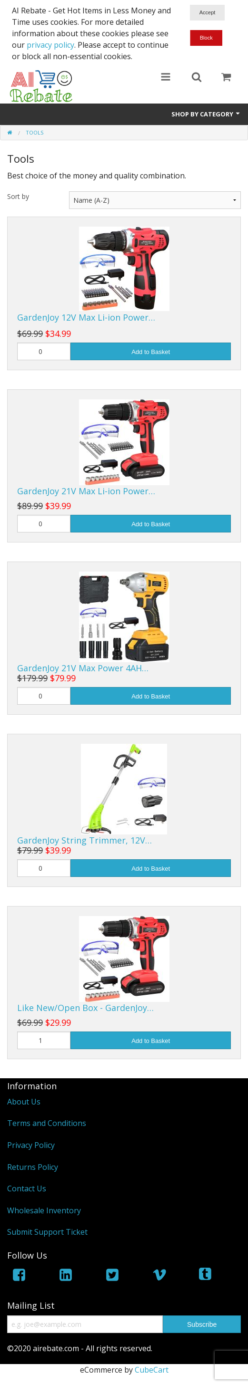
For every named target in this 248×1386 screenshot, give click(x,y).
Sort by (18, 196)
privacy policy (50, 45)
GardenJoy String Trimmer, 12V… (84, 840)
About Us (23, 1101)
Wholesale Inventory (44, 1210)
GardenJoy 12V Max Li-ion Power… (86, 317)
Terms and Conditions (46, 1123)
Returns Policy (32, 1167)
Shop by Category (206, 114)
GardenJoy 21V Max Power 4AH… (83, 668)
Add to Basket (150, 351)
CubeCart (152, 1370)
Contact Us (26, 1188)
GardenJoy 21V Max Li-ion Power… (86, 491)
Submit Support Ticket (47, 1232)
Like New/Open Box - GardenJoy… (85, 1007)
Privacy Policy (31, 1145)
